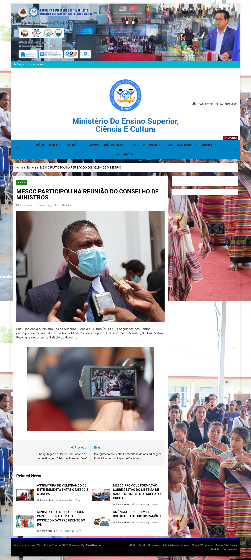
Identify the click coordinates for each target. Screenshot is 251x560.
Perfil (53, 145)
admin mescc (27, 205)
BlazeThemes (93, 545)
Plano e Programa (145, 145)
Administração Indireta (106, 145)
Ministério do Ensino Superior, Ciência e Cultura (125, 125)
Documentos (124, 154)
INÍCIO (40, 145)
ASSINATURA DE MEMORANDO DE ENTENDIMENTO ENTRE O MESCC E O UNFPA (62, 490)
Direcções (73, 145)
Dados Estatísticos (180, 145)
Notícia (207, 145)
